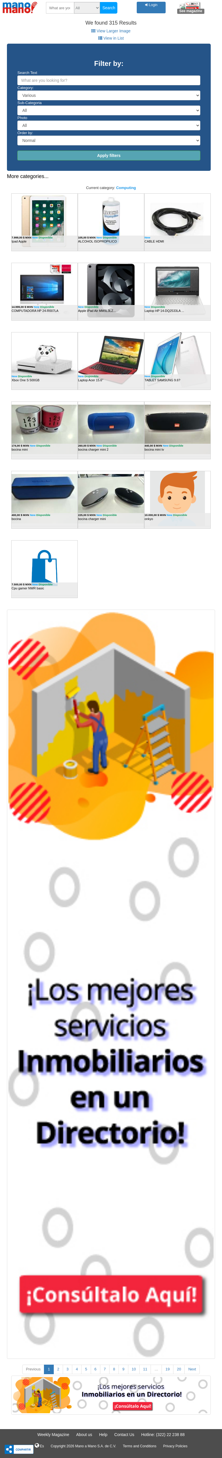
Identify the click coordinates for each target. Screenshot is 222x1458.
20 (179, 1369)
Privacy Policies (175, 1446)
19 (167, 1369)
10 (134, 1369)
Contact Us (124, 1434)
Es (39, 1445)
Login (151, 5)
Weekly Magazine (53, 1434)
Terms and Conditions (139, 1446)
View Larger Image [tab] (110, 31)
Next (192, 1369)
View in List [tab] (111, 38)
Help (103, 1434)
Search (108, 7)
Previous (33, 1369)
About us (84, 1434)
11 (145, 1369)
